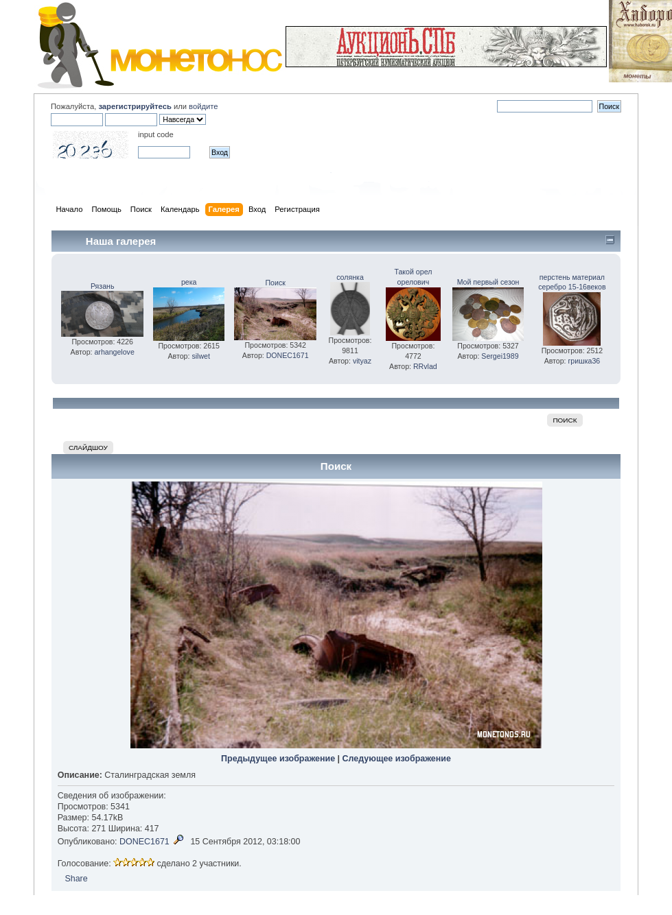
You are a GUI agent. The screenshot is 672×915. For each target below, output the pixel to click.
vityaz (362, 361)
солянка (350, 277)
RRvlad (425, 366)
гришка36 (584, 361)
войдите (203, 106)
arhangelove (114, 352)
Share (76, 878)
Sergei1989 (499, 356)
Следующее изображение (397, 758)
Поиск (276, 282)
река (189, 282)
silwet (201, 356)
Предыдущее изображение (278, 758)
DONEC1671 (287, 355)
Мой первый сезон (488, 282)
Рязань (103, 286)
